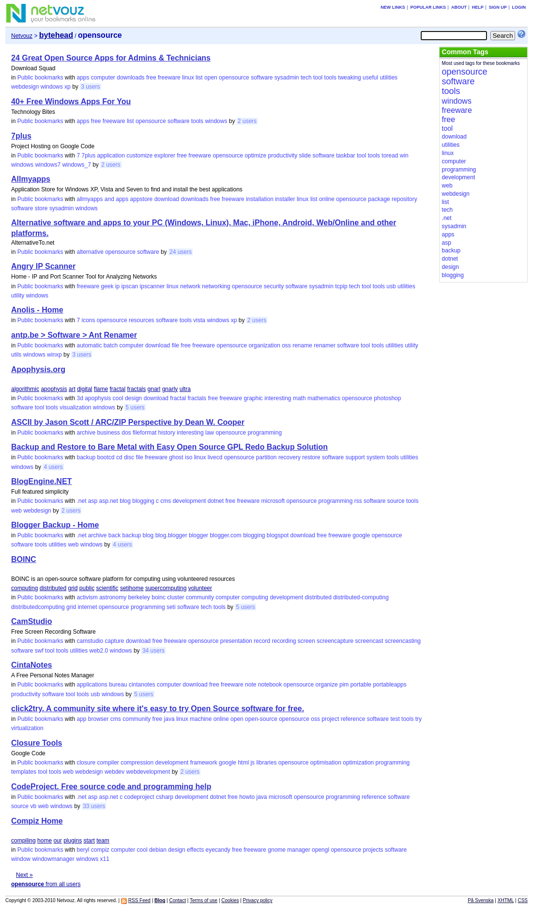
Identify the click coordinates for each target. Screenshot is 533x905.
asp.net (108, 501)
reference (353, 719)
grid (72, 588)
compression (137, 762)
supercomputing (165, 588)
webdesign (25, 86)
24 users (180, 252)
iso (188, 457)
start (89, 840)
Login (519, 7)
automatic (89, 345)
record (262, 641)
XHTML (506, 900)
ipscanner (152, 286)
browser (98, 719)
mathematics (323, 398)
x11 (104, 859)
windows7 (48, 164)
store (41, 208)
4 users (53, 467)
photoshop (387, 398)
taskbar (345, 155)
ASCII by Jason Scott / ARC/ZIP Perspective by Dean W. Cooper (127, 422)
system (375, 457)
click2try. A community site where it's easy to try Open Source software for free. (157, 708)
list (199, 77)
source (396, 501)
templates (23, 771)
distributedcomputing (38, 607)
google (361, 535)
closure (85, 762)
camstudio (89, 641)
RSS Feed (139, 900)
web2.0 (99, 650)
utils (16, 354)
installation (260, 199)
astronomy (112, 597)
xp (67, 86)
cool (118, 398)
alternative (89, 252)
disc (129, 457)
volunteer (200, 588)
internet (87, 607)
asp (92, 501)
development (189, 501)
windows (52, 86)
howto (247, 797)
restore (311, 457)
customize (139, 155)
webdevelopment (148, 771)
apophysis (54, 389)
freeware (169, 77)
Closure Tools (36, 743)
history (166, 432)
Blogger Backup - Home (55, 525)
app (81, 719)
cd (119, 457)
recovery (289, 457)
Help (478, 7)
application (111, 155)
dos (126, 432)
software (262, 77)
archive (85, 432)
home (44, 840)
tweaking (349, 77)
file (175, 345)
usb (391, 286)
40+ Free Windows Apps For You (71, 101)
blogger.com (225, 535)
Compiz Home (37, 821)
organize (327, 684)
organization (264, 345)
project (330, 719)
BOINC (23, 559)
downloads (130, 77)
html (243, 762)
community (200, 597)
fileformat (144, 432)
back (114, 535)
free (151, 77)
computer (103, 77)
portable (360, 684)
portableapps (389, 684)
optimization (358, 762)
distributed (53, 588)
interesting (277, 398)
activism (86, 597)
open (210, 77)
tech (306, 77)
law (209, 432)
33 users (94, 806)
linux (188, 77)
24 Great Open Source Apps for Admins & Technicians (111, 58)
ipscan (130, 286)
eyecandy (218, 849)
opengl (320, 849)
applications (91, 684)
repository (404, 199)
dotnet (216, 501)
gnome (277, 849)
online (327, 199)
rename (302, 345)
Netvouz (21, 35)
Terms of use (203, 900)
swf (39, 650)
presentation (236, 641)
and (109, 199)
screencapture (335, 641)
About (459, 7)
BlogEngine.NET (41, 481)
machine (201, 719)
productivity (282, 155)
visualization (75, 407)
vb (33, 806)
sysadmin (286, 77)
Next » (24, 875)
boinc (159, 597)
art (72, 389)
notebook (270, 684)
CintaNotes (31, 665)
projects (373, 849)
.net (81, 501)
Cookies (230, 900)
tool (317, 77)
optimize (255, 155)
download (166, 199)
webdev (114, 771)
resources (141, 320)
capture (114, 641)
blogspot (278, 535)
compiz (100, 849)
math (299, 398)
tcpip (341, 286)
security (274, 286)
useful (370, 77)
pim (344, 684)
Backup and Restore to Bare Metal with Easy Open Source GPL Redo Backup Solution (169, 447)
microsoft (273, 501)
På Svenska (480, 900)
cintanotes (142, 684)
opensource (234, 77)
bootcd (106, 457)
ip (117, 286)
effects (195, 849)
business (108, 432)
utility (17, 295)
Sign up (498, 7)
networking (216, 286)
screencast (369, 641)
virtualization (27, 728)
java (169, 719)
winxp (54, 354)
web (16, 510)
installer (285, 199)
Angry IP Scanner (43, 266)
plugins (72, 840)
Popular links (428, 7)
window (20, 859)
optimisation (325, 762)
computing (24, 588)
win (404, 155)
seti (171, 607)
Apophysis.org (38, 369)
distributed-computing (361, 597)
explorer (164, 155)
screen (306, 641)
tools (330, 77)
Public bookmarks (40, 77)
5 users (134, 407)
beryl (82, 849)
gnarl (154, 389)
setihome (132, 588)
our (57, 840)
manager (298, 849)
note (250, 684)
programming (264, 432)
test (394, 719)
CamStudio (31, 621)
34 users (153, 650)
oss (286, 345)
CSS (523, 900)
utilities (388, 77)
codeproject (139, 797)
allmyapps (89, 199)
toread (389, 155)
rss (358, 501)
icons (88, 320)
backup (85, 457)
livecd (215, 457)
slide (305, 155)
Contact (177, 900)
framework (203, 762)
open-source (261, 719)
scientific (107, 588)
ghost (176, 457)
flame (101, 389)
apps (82, 77)
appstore (141, 199)
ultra (185, 389)
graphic (253, 398)
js (252, 762)
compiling (23, 840)
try (418, 719)
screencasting (403, 641)
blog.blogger (171, 535)
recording (284, 641)
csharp (164, 797)
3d (79, 398)
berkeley (139, 597)
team (102, 840)
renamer (324, 345)
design (133, 398)
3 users (90, 86)
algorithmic (25, 389)
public (86, 588)
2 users (247, 121)
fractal (118, 389)
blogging (143, 501)
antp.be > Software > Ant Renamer (74, 335)
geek (107, 286)
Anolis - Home (37, 310)
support (355, 457)
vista (199, 320)
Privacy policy (258, 900)
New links (393, 7)
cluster (175, 597)
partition (266, 457)
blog (125, 501)
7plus (21, 136)
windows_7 (76, 164)
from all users (45, 884)
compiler (108, 762)
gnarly (170, 389)
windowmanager (53, 859)
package (379, 199)
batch (111, 345)
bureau (118, 684)
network (190, 286)
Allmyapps (30, 179)
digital (84, 389)
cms (165, 501)
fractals (136, 389)
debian (158, 849)
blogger (198, 535)
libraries (266, 762)
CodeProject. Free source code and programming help (111, 786)
